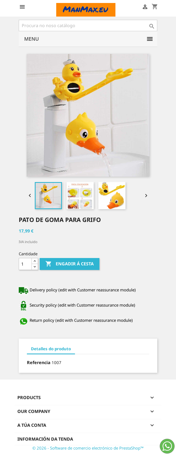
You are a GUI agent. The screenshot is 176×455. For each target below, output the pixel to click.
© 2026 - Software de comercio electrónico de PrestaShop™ (88, 448)
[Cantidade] (25, 264)
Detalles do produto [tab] (51, 348)
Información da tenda (45, 439)
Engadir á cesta (69, 264)
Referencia (39, 362)
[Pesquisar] (88, 25)
